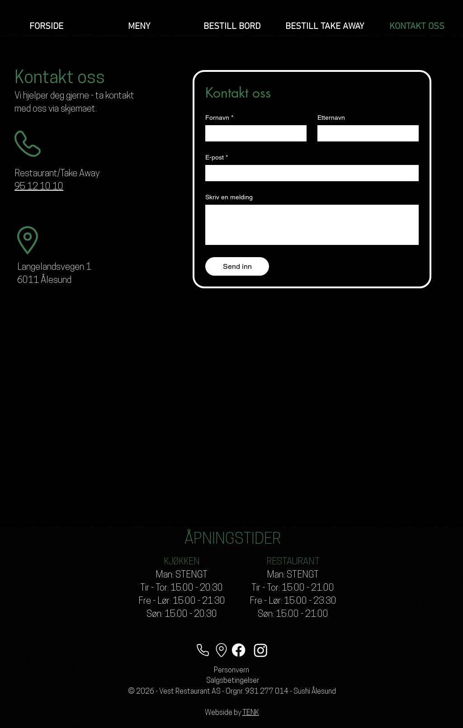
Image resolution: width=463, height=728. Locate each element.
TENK (250, 713)
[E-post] (309, 173)
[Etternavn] (365, 133)
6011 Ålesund (44, 280)
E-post (216, 157)
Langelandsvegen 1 (54, 267)
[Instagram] (260, 650)
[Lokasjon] (221, 650)
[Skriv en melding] (312, 224)
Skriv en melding (229, 197)
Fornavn (219, 118)
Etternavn (331, 117)
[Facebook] (238, 650)
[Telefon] (203, 650)
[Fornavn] (253, 133)
